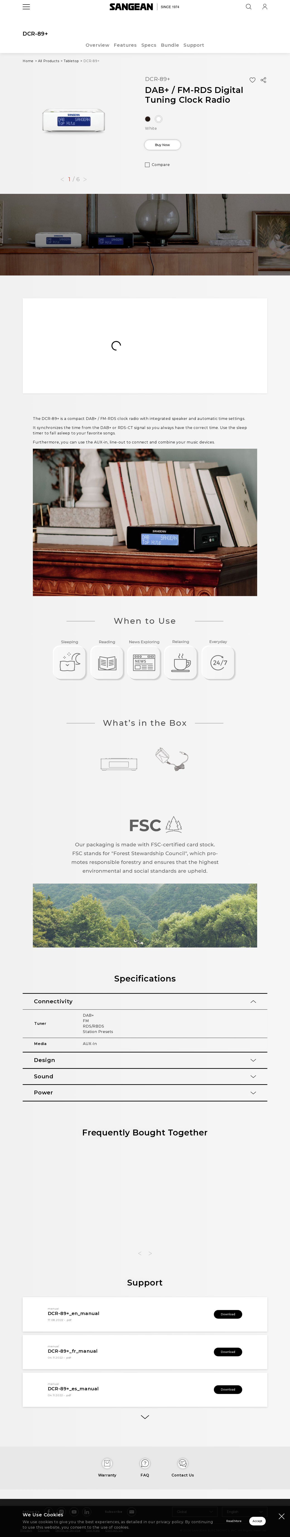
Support (194, 45)
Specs (149, 45)
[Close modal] (281, 1510)
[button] (62, 179)
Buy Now (171, 146)
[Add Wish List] (252, 80)
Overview (97, 45)
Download (222, 1314)
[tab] (145, 1002)
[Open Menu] (26, 17)
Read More (176, 1518)
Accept (241, 1518)
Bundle (170, 45)
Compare (161, 168)
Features (125, 45)
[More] (145, 1420)
